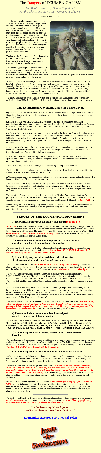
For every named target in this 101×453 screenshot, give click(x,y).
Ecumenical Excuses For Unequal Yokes (50, 417)
